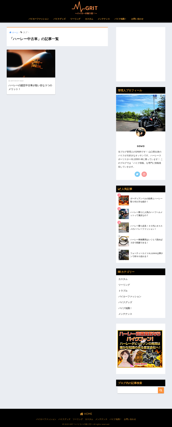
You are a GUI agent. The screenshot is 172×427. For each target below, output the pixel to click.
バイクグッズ (59, 19)
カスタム (89, 19)
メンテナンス (104, 19)
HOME (86, 413)
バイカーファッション (39, 19)
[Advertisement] (140, 56)
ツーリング (75, 19)
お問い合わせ (137, 19)
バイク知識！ (120, 19)
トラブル (123, 291)
